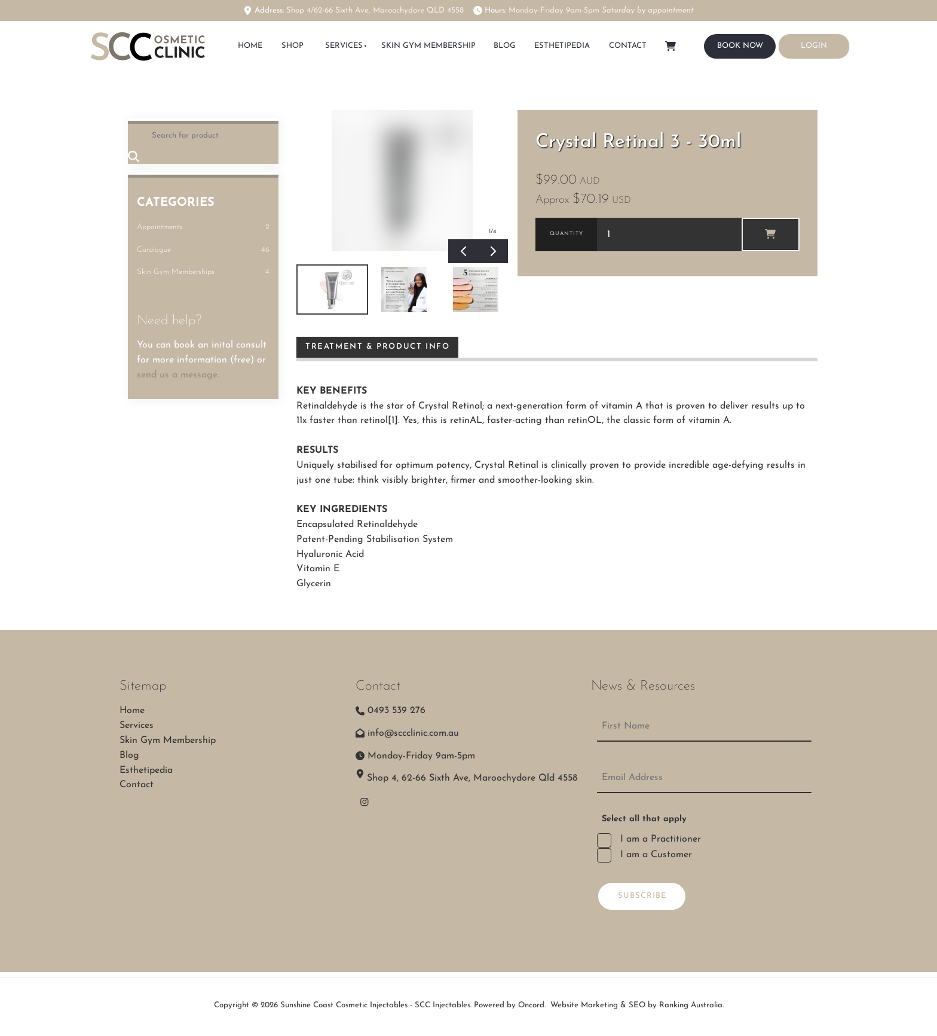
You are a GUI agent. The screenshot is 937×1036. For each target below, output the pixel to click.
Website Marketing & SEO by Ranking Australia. (637, 1005)
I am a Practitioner (659, 839)
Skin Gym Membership (428, 46)
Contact (628, 46)
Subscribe (642, 896)
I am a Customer (654, 855)
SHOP (292, 46)
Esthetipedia (562, 46)
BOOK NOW (727, 41)
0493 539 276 (396, 710)
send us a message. (178, 375)
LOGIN (791, 40)
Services (343, 46)
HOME (250, 46)
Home (132, 710)
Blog (505, 46)
